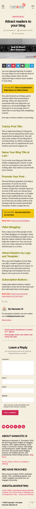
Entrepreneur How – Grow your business (18, 494)
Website (4, 396)
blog (6, 301)
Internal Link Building (20, 221)
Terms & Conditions (21, 462)
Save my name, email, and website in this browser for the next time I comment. (16, 406)
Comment (5, 359)
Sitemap (5, 464)
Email (4, 387)
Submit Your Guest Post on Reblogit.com (18, 492)
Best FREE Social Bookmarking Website (18, 490)
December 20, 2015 (26, 30)
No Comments (19, 33)
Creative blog (18, 16)
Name (4, 378)
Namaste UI (12, 30)
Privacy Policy (7, 462)
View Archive (7, 320)
